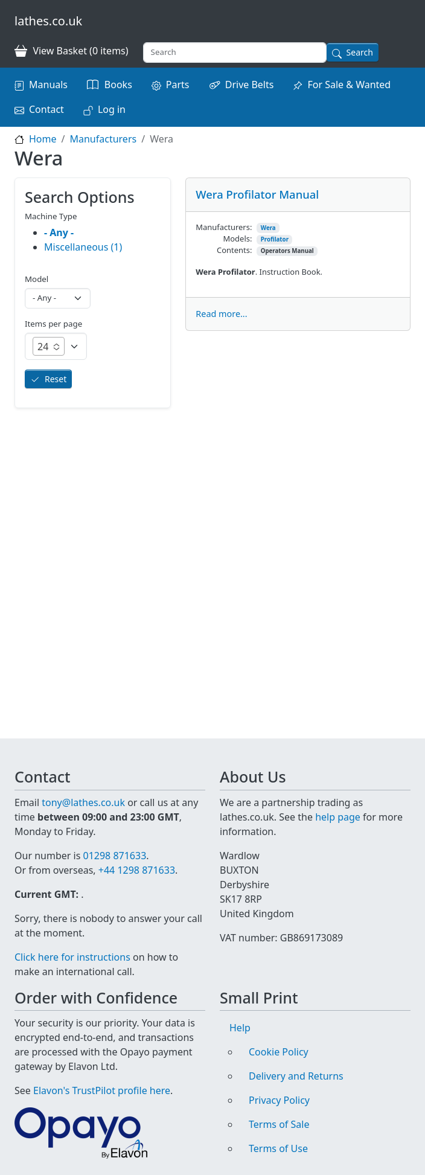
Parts (178, 84)
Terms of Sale (279, 1124)
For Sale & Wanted (349, 84)
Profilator (275, 239)
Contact (46, 109)
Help (240, 1027)
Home (43, 139)
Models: (237, 238)
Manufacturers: (224, 227)
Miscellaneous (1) (83, 247)
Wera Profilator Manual (257, 194)
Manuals (48, 84)
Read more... (221, 313)
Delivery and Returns (296, 1076)
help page (337, 817)
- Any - (59, 232)
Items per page (53, 323)
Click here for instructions (72, 957)
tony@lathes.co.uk (83, 802)
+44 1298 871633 (136, 870)
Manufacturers (102, 139)
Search (360, 52)
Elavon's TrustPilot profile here (101, 1090)
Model (36, 279)
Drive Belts (249, 84)
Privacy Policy (279, 1100)
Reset (55, 379)
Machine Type (51, 216)
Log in (112, 109)
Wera (268, 228)
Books (118, 84)
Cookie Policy (278, 1051)
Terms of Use (278, 1148)
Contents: (234, 250)
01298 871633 (114, 855)
